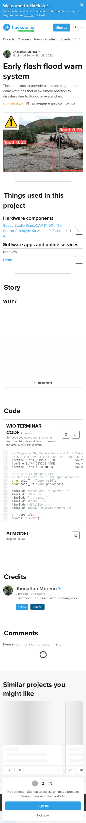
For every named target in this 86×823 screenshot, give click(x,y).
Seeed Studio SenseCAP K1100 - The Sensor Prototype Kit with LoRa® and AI (32, 230)
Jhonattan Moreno (25, 52)
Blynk (7, 259)
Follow (22, 607)
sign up (34, 644)
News (38, 39)
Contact (37, 607)
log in (19, 644)
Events (65, 39)
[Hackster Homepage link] (19, 28)
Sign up (61, 27)
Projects (9, 39)
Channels (24, 39)
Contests (51, 39)
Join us (29, 15)
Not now (43, 815)
